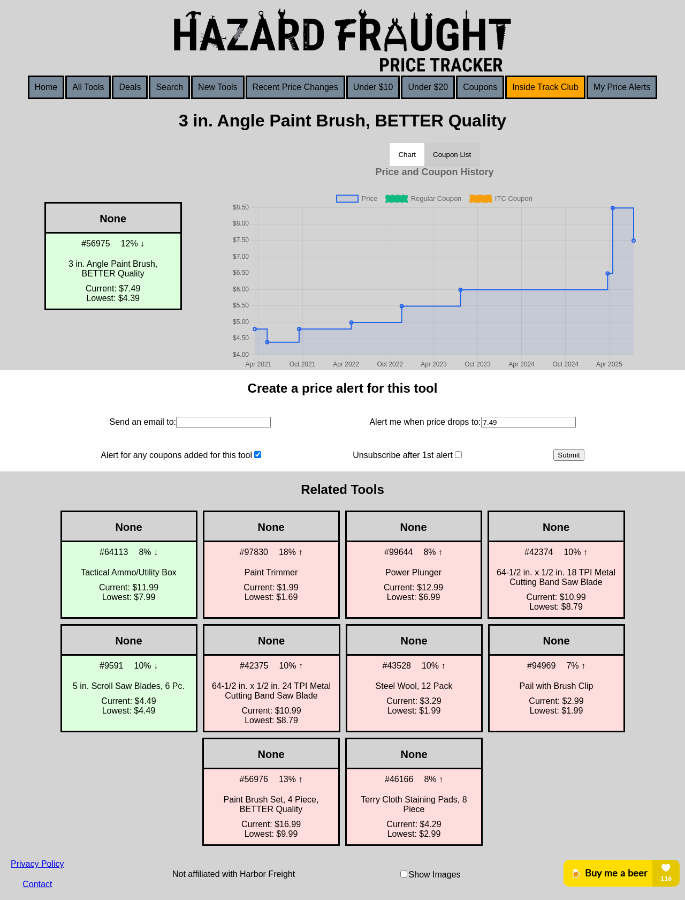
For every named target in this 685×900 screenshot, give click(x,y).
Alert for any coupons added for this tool (176, 455)
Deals (130, 87)
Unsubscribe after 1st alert (403, 455)
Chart (407, 155)
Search (169, 87)
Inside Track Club (545, 87)
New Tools (218, 87)
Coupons (480, 87)
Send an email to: (142, 421)
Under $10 (373, 87)
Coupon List (452, 155)
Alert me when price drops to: (425, 421)
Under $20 (428, 87)
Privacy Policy (37, 863)
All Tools (88, 87)
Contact (37, 884)
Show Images (435, 874)
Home (46, 87)
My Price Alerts (622, 87)
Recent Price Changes (295, 87)
